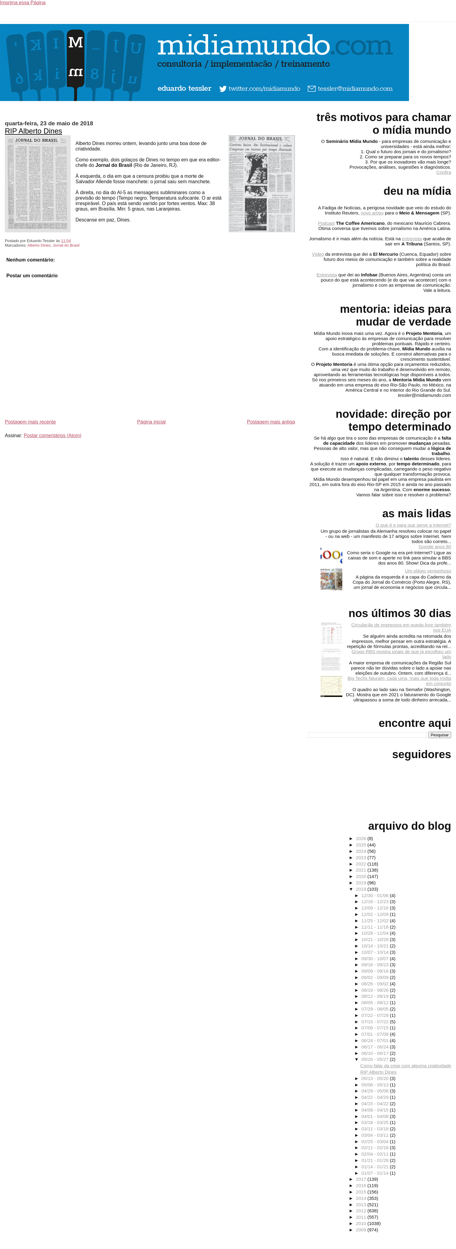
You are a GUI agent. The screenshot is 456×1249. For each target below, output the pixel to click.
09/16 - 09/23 (375, 964)
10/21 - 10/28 (375, 939)
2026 (361, 838)
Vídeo (318, 254)
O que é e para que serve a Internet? (413, 525)
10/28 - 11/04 (375, 933)
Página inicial (151, 421)
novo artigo (372, 212)
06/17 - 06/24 (375, 1046)
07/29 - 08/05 (375, 1008)
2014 (361, 1198)
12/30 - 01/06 (375, 895)
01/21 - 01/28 (375, 1160)
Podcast (326, 223)
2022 (361, 863)
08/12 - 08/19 (375, 996)
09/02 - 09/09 (375, 977)
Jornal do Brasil (66, 245)
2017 (361, 1179)
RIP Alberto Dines (33, 131)
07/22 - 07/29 (375, 1015)
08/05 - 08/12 (375, 1002)
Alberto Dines (39, 245)
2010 (361, 1223)
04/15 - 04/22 (375, 1103)
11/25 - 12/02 (375, 920)
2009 (361, 1229)
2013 (361, 1204)
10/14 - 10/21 (375, 945)
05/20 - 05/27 (375, 1059)
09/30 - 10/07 (375, 958)
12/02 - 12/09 (375, 914)
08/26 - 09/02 (375, 983)
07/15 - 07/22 (375, 1021)
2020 (361, 876)
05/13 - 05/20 (375, 1078)
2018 (361, 889)
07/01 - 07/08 (375, 1034)
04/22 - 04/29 (375, 1097)
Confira (443, 172)
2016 (361, 1185)
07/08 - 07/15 (375, 1027)
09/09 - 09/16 (375, 971)
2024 (361, 851)
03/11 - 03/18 (375, 1128)
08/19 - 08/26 (375, 990)
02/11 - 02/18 (375, 1147)
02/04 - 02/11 (375, 1153)
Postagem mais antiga (271, 421)
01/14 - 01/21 (375, 1166)
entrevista (412, 238)
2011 (361, 1217)
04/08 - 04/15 (375, 1109)
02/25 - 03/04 (375, 1141)
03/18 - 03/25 (375, 1122)
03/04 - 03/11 (375, 1135)
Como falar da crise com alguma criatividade (405, 1065)
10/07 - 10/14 (375, 952)
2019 (361, 882)
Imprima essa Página (22, 2)
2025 (361, 844)
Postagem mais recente (30, 421)
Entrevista (327, 274)
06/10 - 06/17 (375, 1053)
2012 (361, 1210)
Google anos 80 (435, 546)
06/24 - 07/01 (375, 1040)
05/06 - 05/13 (375, 1084)
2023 (361, 857)
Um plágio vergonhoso (428, 570)
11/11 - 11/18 (375, 927)
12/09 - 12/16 (375, 907)
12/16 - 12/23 (375, 901)
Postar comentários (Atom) (52, 435)
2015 (361, 1191)
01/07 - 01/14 (375, 1173)
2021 (361, 870)
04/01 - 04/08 (375, 1116)
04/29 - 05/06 (375, 1090)
